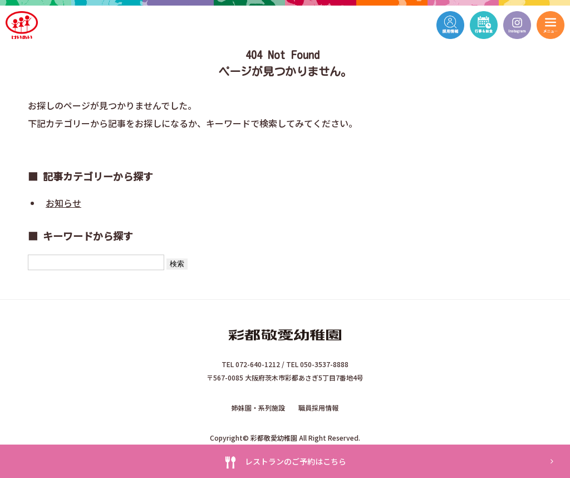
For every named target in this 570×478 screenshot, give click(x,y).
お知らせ (63, 202)
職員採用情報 (318, 407)
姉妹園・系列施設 (258, 407)
